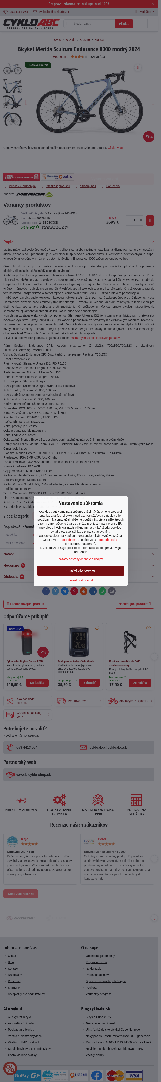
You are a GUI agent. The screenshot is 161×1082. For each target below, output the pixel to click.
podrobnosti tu (70, 539)
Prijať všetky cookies (80, 570)
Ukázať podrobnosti (81, 580)
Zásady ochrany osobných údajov (80, 559)
